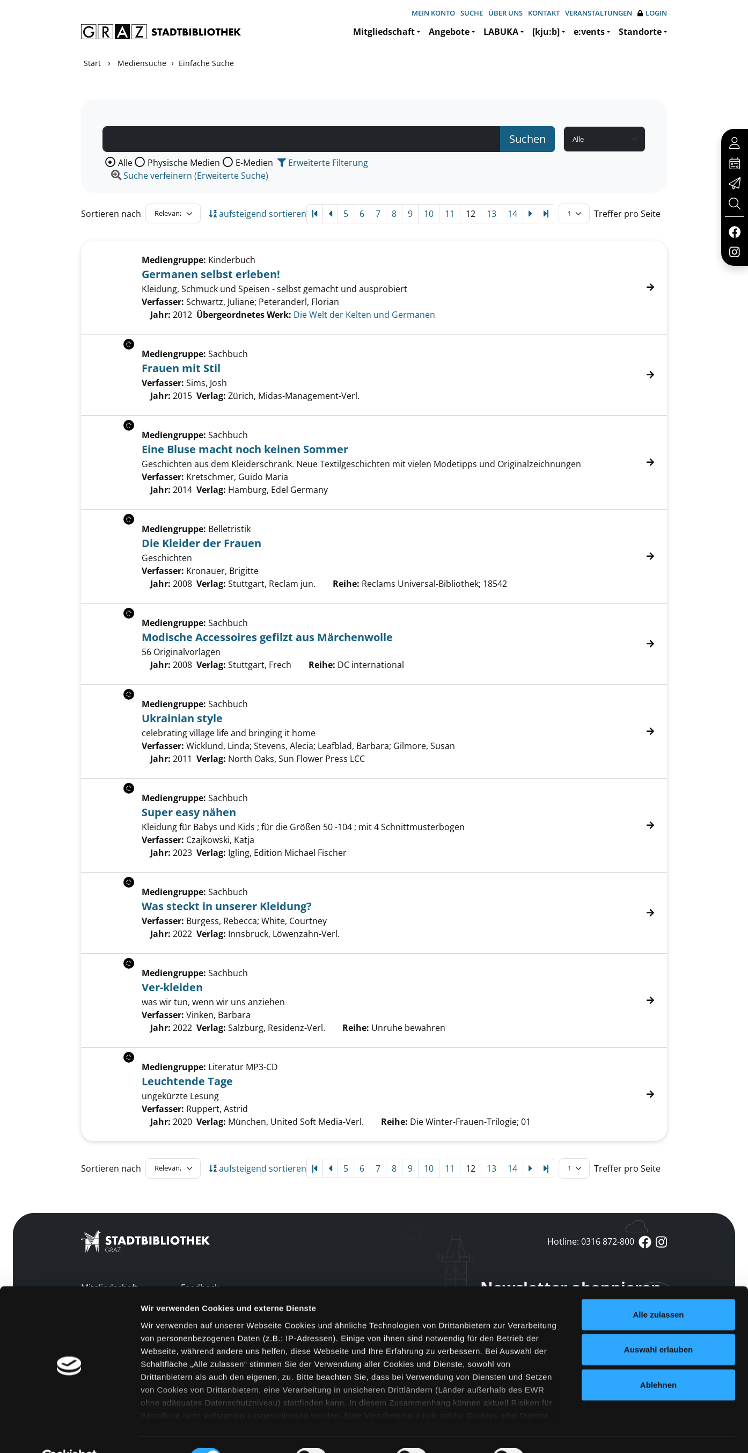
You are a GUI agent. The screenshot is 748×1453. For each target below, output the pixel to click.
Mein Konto (433, 13)
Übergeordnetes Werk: (243, 315)
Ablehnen (658, 1359)
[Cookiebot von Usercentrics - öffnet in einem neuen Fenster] (69, 1432)
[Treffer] (374, 287)
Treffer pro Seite (627, 214)
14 (512, 214)
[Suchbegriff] (301, 139)
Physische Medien (184, 163)
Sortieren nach (111, 214)
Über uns (505, 13)
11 (449, 214)
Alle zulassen (658, 1289)
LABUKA (500, 32)
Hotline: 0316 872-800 (590, 1241)
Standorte (640, 32)
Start (92, 63)
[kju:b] (546, 32)
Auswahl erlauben (658, 1323)
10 (429, 214)
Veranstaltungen (598, 13)
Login (652, 13)
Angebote (449, 32)
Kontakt (544, 13)
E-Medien (254, 163)
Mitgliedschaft (384, 32)
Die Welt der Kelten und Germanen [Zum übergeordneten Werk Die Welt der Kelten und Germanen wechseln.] (364, 315)
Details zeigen (571, 1431)
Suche (471, 13)
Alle (125, 163)
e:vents (589, 32)
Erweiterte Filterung (322, 163)
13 (491, 214)
